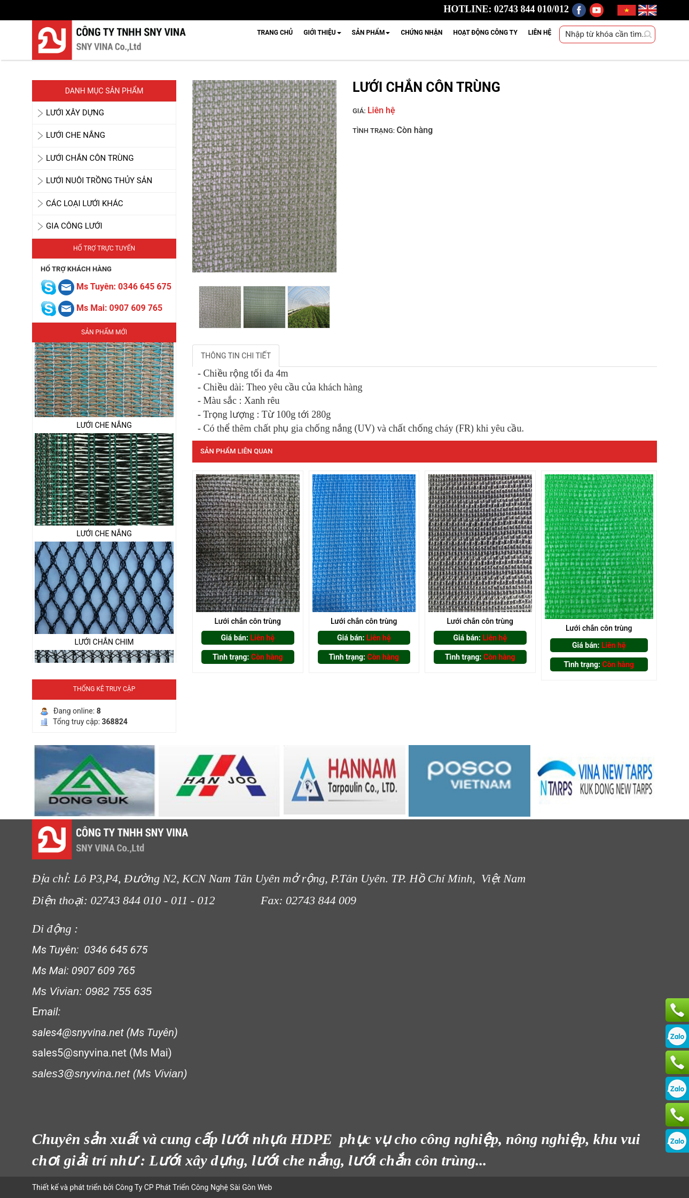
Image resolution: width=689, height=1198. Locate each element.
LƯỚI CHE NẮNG (75, 135)
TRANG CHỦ (275, 32)
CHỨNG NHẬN (421, 32)
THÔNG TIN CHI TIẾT (236, 355)
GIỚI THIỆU (322, 32)
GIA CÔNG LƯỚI (74, 226)
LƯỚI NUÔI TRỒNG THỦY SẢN (99, 180)
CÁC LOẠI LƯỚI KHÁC (84, 203)
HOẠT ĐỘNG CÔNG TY (485, 32)
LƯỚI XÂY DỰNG (75, 113)
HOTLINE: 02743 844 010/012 (506, 9)
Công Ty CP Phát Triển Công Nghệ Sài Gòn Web (192, 1187)
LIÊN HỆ (539, 32)
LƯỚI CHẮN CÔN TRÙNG (90, 158)
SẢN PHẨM (371, 32)
